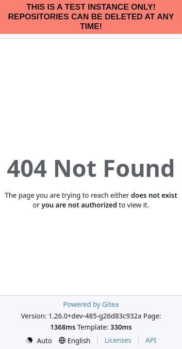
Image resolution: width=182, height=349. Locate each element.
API (151, 340)
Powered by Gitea (91, 304)
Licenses (118, 340)
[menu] (39, 340)
